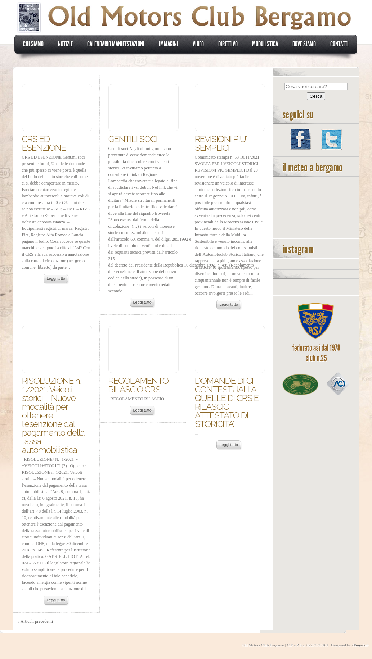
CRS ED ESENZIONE (44, 143)
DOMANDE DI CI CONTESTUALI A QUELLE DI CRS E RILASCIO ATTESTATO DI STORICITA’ (227, 402)
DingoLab (360, 645)
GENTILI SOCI (132, 139)
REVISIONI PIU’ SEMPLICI (221, 143)
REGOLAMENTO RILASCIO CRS (138, 385)
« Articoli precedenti (35, 621)
